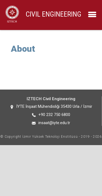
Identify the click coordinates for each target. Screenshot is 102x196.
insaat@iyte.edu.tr (54, 122)
